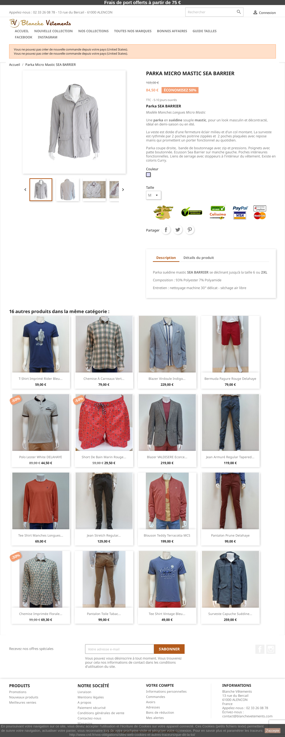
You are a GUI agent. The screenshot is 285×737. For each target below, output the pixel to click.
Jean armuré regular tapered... (230, 457)
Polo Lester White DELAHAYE (40, 457)
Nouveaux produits (23, 697)
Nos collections (93, 31)
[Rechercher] (214, 12)
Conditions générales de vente (101, 713)
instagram (48, 37)
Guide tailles (205, 31)
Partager (165, 229)
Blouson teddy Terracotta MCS (167, 535)
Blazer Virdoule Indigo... (167, 378)
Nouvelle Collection (53, 31)
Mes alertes (155, 718)
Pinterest (189, 229)
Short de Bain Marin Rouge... (104, 457)
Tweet (177, 229)
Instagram (270, 649)
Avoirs (150, 702)
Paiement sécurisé (92, 707)
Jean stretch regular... (104, 535)
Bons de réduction (160, 712)
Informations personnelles (166, 691)
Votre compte (160, 685)
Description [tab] (166, 257)
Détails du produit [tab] (198, 257)
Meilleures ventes (22, 702)
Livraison (84, 692)
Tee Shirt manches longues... (40, 535)
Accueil (22, 31)
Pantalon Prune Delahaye (230, 535)
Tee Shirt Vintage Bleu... (167, 614)
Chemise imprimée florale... (40, 614)
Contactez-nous (89, 718)
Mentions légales (91, 697)
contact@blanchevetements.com (247, 716)
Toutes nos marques (133, 31)
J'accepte (272, 730)
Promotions (17, 692)
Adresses (153, 707)
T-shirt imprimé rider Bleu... (41, 378)
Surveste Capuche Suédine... (230, 614)
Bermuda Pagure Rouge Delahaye (230, 378)
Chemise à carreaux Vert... (104, 378)
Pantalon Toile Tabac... (104, 614)
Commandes (155, 696)
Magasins (85, 723)
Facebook (23, 37)
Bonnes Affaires (172, 31)
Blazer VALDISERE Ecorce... (167, 457)
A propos (84, 702)
